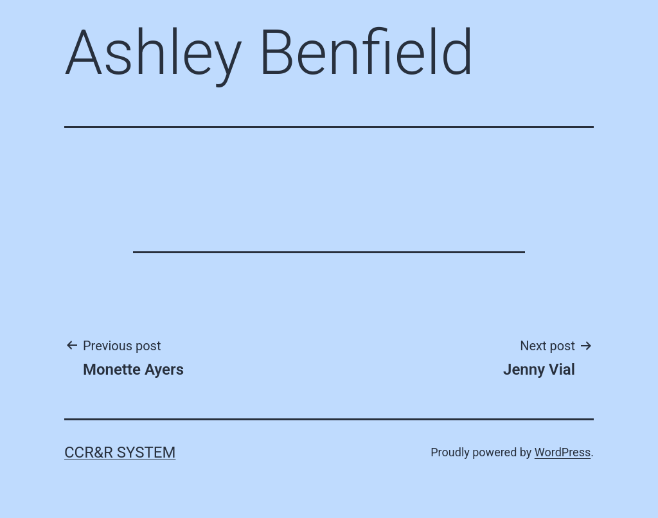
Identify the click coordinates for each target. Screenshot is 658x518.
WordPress (563, 452)
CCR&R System (119, 452)
